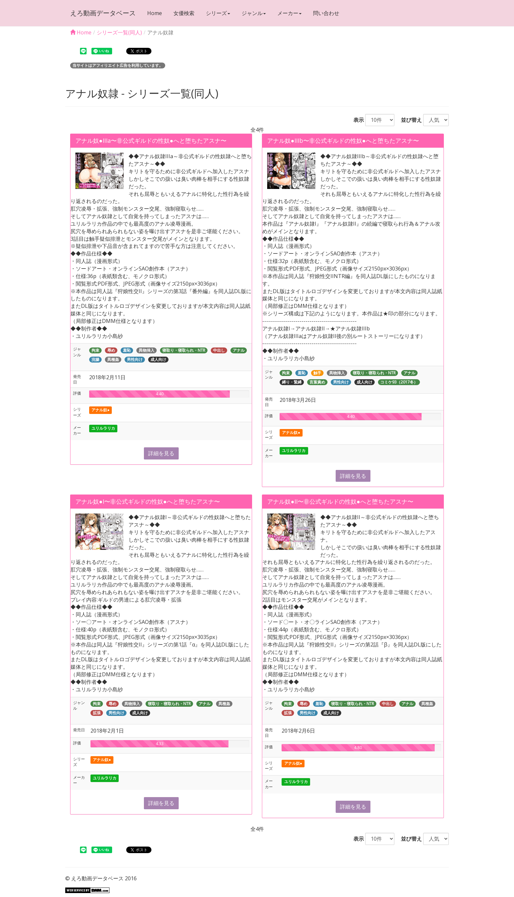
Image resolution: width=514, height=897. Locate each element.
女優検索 (183, 13)
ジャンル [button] (254, 13)
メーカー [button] (289, 13)
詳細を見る (161, 453)
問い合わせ (326, 13)
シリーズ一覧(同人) (119, 32)
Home (154, 13)
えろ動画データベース (103, 13)
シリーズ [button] (218, 13)
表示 (356, 119)
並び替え (409, 119)
